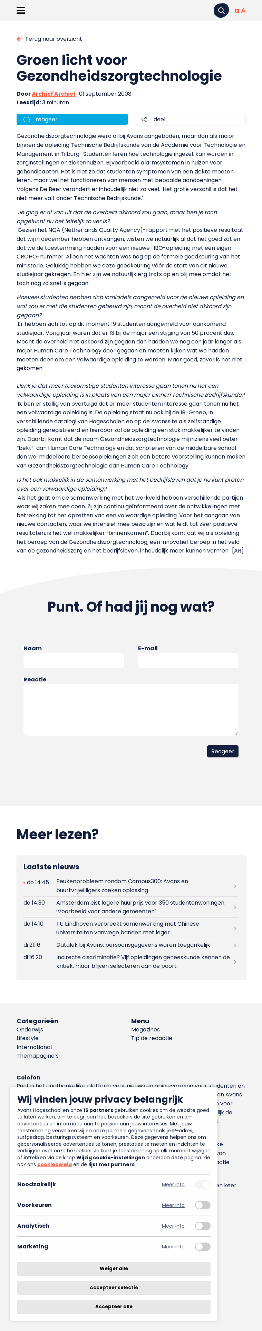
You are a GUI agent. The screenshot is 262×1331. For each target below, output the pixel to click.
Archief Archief (54, 94)
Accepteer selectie (114, 1287)
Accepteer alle (114, 1306)
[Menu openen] (21, 10)
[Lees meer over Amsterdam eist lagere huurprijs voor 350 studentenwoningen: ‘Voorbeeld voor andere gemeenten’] (131, 907)
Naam (32, 648)
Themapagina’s (38, 1056)
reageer (47, 119)
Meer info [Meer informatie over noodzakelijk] (173, 1184)
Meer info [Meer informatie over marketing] (173, 1247)
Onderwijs (30, 1029)
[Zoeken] (221, 10)
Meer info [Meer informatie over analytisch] (173, 1226)
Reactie (34, 679)
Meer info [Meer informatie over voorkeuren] (173, 1205)
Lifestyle (28, 1038)
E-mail (148, 648)
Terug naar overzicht (53, 39)
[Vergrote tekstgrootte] (243, 10)
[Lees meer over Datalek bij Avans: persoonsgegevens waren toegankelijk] (131, 945)
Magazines (145, 1029)
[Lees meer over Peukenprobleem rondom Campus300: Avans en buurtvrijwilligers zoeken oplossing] (131, 886)
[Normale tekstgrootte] (236, 10)
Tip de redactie (151, 1038)
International (34, 1047)
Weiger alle (114, 1268)
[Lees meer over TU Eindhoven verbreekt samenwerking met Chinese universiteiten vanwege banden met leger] (131, 928)
